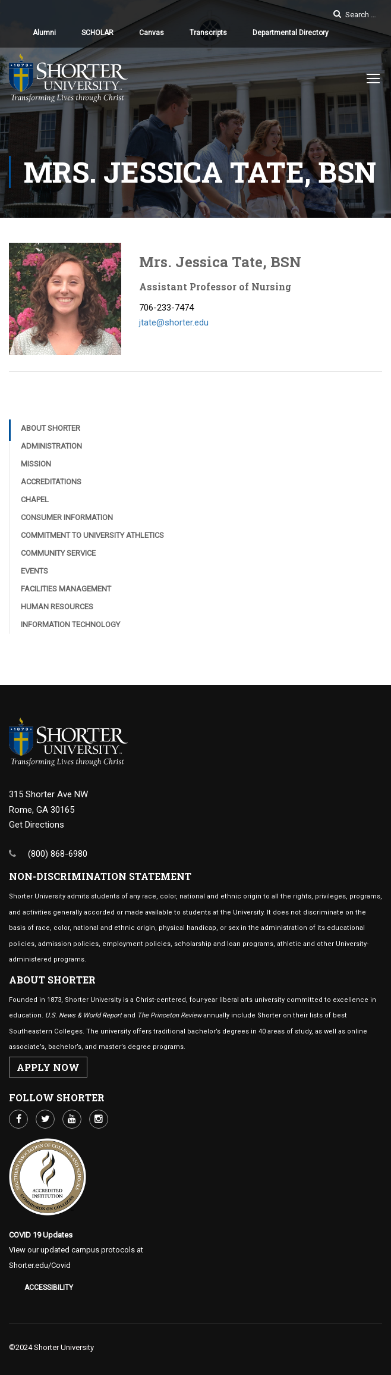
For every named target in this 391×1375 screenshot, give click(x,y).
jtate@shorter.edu (174, 322)
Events (34, 570)
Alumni (44, 33)
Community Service (58, 553)
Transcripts (208, 33)
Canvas (151, 33)
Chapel (35, 499)
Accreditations (51, 481)
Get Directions (36, 824)
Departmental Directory (291, 33)
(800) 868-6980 (57, 853)
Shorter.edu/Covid (40, 1265)
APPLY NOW (48, 1067)
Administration (51, 445)
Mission (36, 463)
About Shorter (50, 428)
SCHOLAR (97, 33)
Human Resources (57, 606)
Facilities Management (66, 588)
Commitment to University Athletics (92, 535)
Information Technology (70, 624)
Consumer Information (67, 517)
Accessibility (48, 1287)
